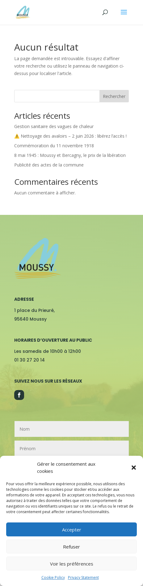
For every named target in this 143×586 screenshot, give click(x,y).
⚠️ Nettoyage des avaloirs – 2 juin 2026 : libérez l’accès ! (70, 136)
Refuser (71, 547)
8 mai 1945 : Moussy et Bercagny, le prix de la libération (70, 155)
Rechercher (114, 96)
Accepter (71, 529)
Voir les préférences (71, 564)
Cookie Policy (53, 577)
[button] (134, 467)
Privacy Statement (83, 577)
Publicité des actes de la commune (49, 165)
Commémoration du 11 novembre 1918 (54, 146)
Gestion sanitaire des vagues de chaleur (54, 126)
